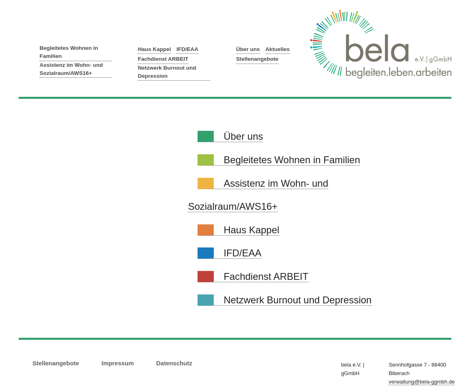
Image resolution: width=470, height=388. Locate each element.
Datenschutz (174, 363)
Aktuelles (278, 49)
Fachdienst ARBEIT (163, 59)
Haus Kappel (154, 49)
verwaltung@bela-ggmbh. (422, 382)
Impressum (118, 363)
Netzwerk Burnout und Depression (167, 72)
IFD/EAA (187, 49)
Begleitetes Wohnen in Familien (69, 52)
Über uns (248, 49)
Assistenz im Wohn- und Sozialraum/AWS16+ (71, 69)
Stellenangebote (257, 59)
